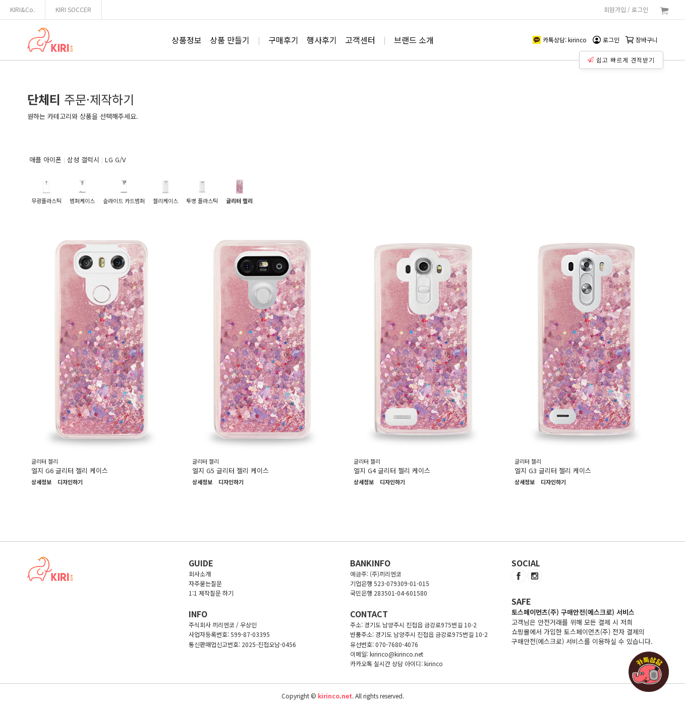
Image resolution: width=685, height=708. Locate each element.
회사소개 (200, 573)
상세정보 (41, 482)
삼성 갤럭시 (83, 159)
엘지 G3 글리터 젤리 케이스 (553, 470)
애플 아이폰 (45, 159)
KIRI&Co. (22, 9)
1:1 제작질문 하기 (211, 593)
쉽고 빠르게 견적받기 (622, 57)
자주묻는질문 (205, 583)
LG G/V (115, 159)
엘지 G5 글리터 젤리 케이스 (230, 470)
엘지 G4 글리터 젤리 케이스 (392, 470)
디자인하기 (70, 482)
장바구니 (641, 39)
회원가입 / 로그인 (626, 9)
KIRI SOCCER (73, 9)
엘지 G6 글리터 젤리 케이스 (69, 470)
